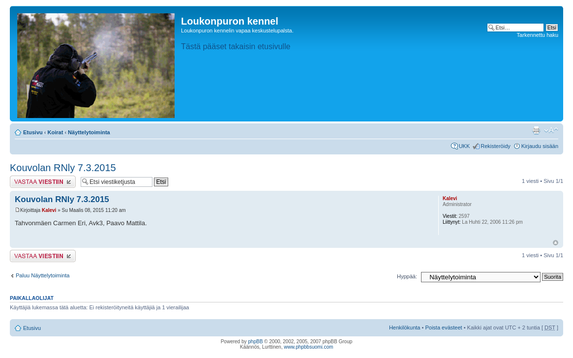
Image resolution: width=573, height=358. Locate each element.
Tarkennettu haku (537, 35)
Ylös (555, 242)
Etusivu (33, 132)
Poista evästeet (443, 327)
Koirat (55, 132)
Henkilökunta (405, 327)
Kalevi (49, 210)
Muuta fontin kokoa (551, 130)
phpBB (255, 341)
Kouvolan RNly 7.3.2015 (63, 167)
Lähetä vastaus (43, 182)
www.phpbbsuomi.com (308, 347)
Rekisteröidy (496, 146)
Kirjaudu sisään (539, 146)
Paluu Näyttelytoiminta (42, 275)
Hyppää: (407, 276)
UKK (464, 146)
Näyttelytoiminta (89, 132)
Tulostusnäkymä (536, 130)
